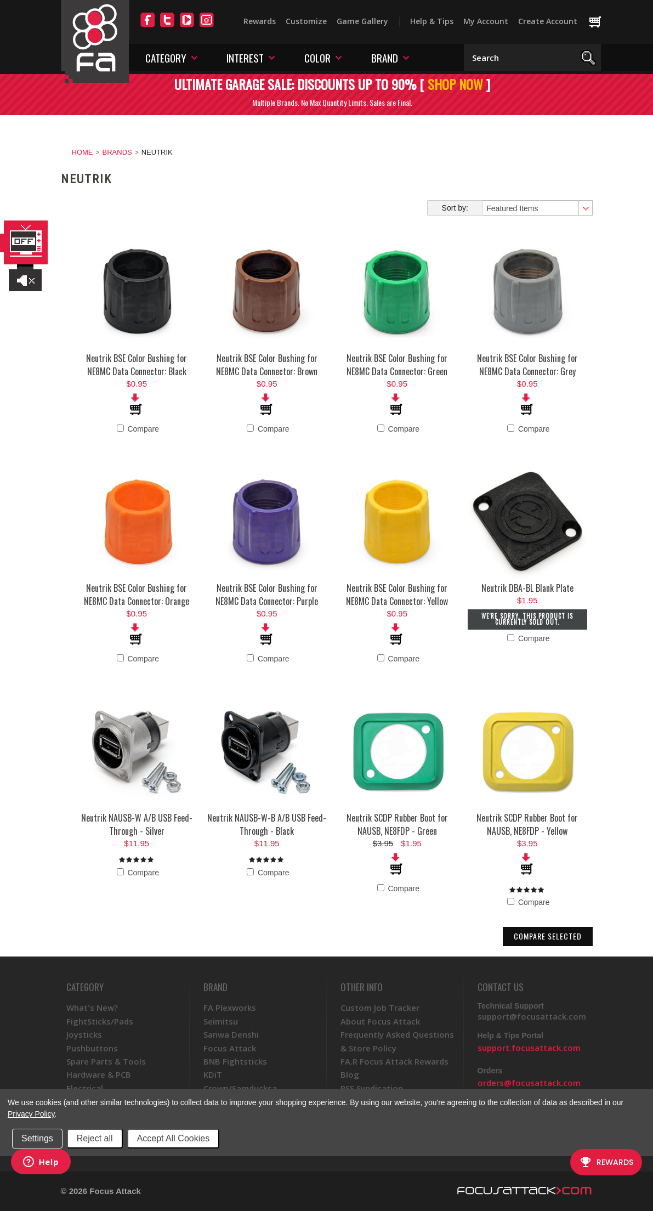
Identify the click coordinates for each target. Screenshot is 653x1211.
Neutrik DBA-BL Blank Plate (527, 588)
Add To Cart (136, 404)
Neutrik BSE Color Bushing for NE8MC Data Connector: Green (397, 365)
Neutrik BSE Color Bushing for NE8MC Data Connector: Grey (527, 365)
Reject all (95, 1138)
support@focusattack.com (532, 1016)
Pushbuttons (92, 1048)
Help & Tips (431, 21)
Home (82, 152)
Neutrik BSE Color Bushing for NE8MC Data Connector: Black (136, 365)
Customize (306, 21)
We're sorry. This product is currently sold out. (527, 619)
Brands (117, 152)
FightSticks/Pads (99, 1021)
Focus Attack (229, 1048)
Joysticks (84, 1034)
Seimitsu (220, 1021)
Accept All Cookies (173, 1138)
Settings (37, 1138)
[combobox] (536, 208)
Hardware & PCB (98, 1074)
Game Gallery (362, 21)
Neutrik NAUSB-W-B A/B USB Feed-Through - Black (266, 824)
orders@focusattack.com (529, 1082)
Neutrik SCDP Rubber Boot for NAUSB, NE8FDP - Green (397, 824)
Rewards (259, 21)
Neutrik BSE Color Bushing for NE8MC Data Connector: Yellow (397, 594)
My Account (485, 21)
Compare (138, 429)
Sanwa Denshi (231, 1034)
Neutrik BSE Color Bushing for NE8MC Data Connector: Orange (136, 594)
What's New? (92, 1007)
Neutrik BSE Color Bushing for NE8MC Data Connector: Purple (266, 594)
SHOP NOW (455, 84)
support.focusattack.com (529, 1047)
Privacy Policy (31, 1114)
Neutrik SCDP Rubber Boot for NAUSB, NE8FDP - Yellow (527, 824)
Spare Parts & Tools (106, 1061)
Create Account (547, 21)
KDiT (212, 1074)
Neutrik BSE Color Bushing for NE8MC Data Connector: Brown (266, 365)
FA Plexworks (229, 1007)
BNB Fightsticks (235, 1061)
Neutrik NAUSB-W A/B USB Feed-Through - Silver (136, 824)
